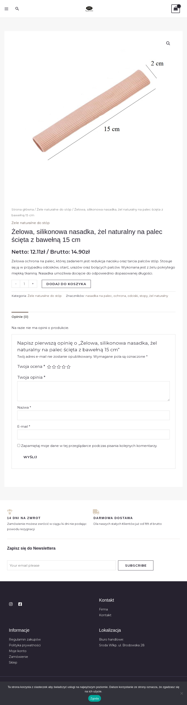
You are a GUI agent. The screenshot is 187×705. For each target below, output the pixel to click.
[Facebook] (20, 604)
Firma (103, 609)
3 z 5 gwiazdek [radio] (59, 367)
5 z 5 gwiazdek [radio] (69, 367)
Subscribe (136, 565)
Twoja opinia (31, 377)
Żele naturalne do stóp (54, 209)
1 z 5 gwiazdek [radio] (49, 367)
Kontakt (105, 615)
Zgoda (94, 698)
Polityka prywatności (25, 645)
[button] (17, 9)
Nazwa (24, 407)
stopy (143, 295)
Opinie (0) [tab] (19, 317)
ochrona (119, 295)
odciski (133, 295)
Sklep (13, 662)
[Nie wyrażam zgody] (181, 693)
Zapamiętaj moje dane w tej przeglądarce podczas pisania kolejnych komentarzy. (89, 446)
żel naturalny (158, 295)
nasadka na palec (99, 295)
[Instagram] (11, 604)
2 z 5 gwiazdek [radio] (54, 367)
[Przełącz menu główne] (6, 8)
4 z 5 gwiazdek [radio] (64, 367)
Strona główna (22, 209)
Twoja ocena (31, 366)
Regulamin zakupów (25, 639)
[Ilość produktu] (24, 284)
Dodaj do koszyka (66, 284)
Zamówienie (18, 657)
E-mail (23, 426)
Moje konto (18, 651)
